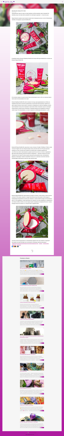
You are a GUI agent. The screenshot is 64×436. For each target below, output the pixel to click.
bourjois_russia (46, 243)
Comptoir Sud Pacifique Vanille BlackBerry (27, 319)
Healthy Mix (14, 245)
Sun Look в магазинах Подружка (25, 268)
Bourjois (40, 243)
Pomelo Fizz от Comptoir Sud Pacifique (26, 405)
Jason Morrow (36, 434)
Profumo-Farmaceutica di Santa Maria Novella (27, 302)
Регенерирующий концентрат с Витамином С (28, 354)
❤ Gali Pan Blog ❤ (9, 2)
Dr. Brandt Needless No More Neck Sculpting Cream (28, 285)
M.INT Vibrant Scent (23, 371)
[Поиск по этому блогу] (58, 2)
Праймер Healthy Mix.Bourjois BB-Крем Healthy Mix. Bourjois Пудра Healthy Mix (25, 243)
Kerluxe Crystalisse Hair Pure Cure (25, 388)
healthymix (19, 245)
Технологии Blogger (32, 432)
